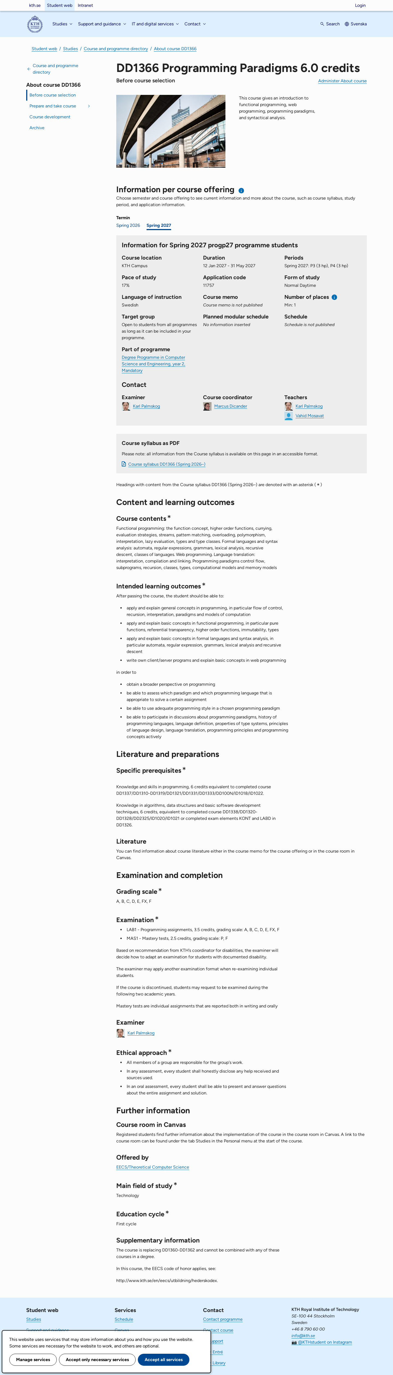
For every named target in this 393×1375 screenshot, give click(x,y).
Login (360, 5)
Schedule (124, 1319)
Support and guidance (47, 1330)
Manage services (33, 1359)
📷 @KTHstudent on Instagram (321, 1342)
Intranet (85, 5)
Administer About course (342, 80)
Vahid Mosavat (310, 415)
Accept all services (164, 1359)
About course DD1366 (175, 48)
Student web (59, 5)
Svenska (359, 23)
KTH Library (214, 1362)
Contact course (218, 1330)
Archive (36, 127)
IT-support (213, 1341)
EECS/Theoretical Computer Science (152, 1167)
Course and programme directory (116, 48)
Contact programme (223, 1319)
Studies (70, 48)
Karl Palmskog (146, 405)
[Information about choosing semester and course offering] (241, 190)
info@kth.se (303, 1335)
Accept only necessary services (97, 1359)
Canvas (122, 1330)
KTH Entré (213, 1352)
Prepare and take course (52, 106)
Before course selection (52, 95)
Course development (49, 116)
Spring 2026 (128, 225)
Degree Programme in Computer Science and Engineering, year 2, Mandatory (153, 364)
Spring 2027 (159, 225)
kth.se (35, 5)
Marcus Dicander (230, 405)
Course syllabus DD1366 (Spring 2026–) (167, 464)
